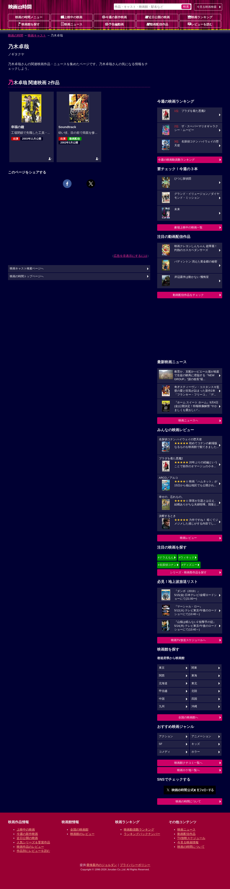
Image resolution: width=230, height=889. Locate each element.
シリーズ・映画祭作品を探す (188, 572)
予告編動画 (114, 24)
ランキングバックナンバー (142, 834)
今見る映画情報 (188, 842)
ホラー (195, 751)
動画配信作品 (157, 24)
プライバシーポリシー (135, 865)
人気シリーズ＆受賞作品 (33, 842)
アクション (166, 736)
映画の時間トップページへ (27, 276)
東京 (162, 667)
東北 (194, 683)
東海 (194, 675)
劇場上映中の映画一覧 (188, 227)
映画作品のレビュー (30, 846)
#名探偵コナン (167, 564)
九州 (162, 706)
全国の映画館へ (188, 717)
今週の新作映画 (114, 17)
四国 (194, 698)
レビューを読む (200, 24)
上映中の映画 (71, 17)
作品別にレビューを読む (33, 851)
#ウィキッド (186, 557)
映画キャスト (37, 35)
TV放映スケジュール (191, 838)
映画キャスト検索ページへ (27, 268)
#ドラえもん (166, 557)
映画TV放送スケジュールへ (188, 640)
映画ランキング (200, 17)
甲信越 (163, 691)
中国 (162, 698)
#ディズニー (189, 564)
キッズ (195, 744)
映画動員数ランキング (139, 829)
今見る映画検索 (207, 6)
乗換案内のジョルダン (101, 865)
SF (160, 744)
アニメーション (201, 736)
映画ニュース (71, 24)
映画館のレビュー (82, 834)
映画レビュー (188, 537)
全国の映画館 (79, 829)
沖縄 (194, 706)
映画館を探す (29, 24)
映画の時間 (15, 35)
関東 (194, 667)
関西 (162, 675)
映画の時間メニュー (28, 17)
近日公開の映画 (157, 17)
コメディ (164, 751)
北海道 (163, 683)
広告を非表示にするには (130, 255)
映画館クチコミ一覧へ (188, 762)
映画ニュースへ (188, 420)
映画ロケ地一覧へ (188, 770)
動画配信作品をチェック (188, 295)
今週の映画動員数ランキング (176, 159)
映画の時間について (188, 801)
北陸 (194, 691)
